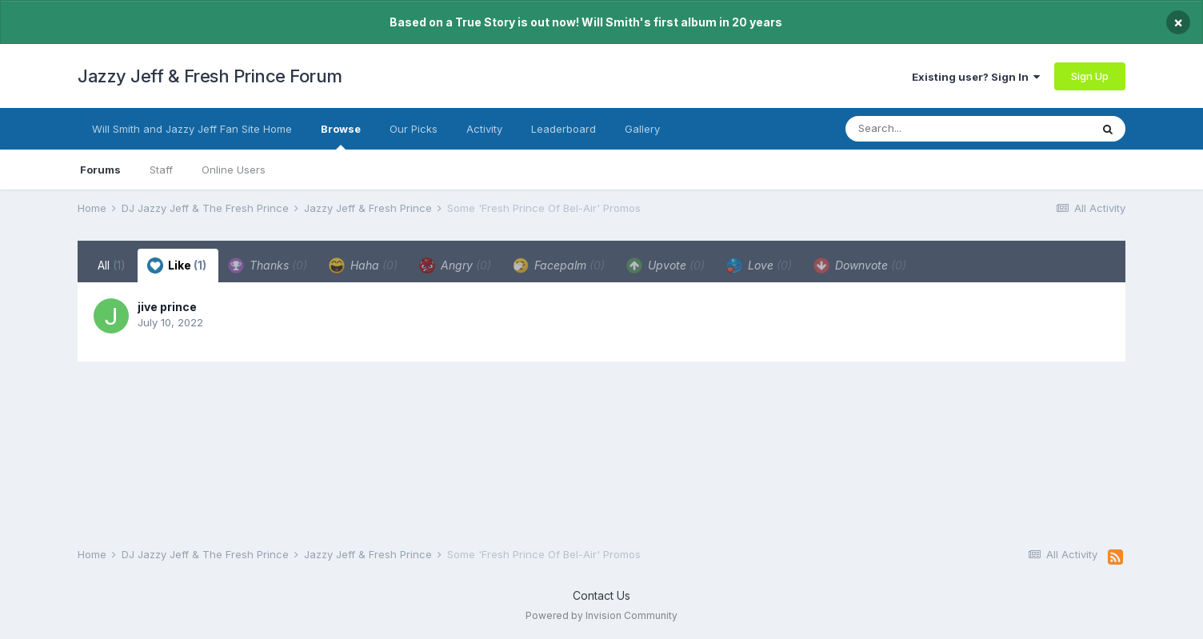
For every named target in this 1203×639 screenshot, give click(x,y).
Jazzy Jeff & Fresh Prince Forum (210, 76)
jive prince (167, 307)
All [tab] (112, 265)
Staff (161, 169)
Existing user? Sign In (976, 76)
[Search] (935, 129)
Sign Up (1090, 76)
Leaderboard (563, 128)
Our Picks (414, 128)
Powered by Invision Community (601, 615)
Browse (341, 136)
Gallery (642, 128)
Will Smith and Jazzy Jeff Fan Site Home (192, 128)
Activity (484, 128)
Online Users (234, 169)
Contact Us (601, 595)
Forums (100, 169)
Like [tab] (176, 266)
